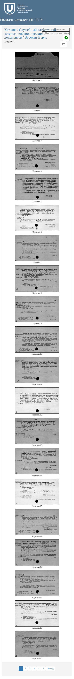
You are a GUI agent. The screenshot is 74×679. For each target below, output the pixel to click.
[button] (63, 44)
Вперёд (50, 669)
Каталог (10, 30)
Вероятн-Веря (35, 37)
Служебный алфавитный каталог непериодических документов (30, 33)
